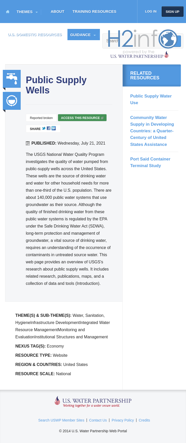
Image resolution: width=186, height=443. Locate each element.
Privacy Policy (123, 420)
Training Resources (95, 11)
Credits (144, 420)
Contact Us (98, 420)
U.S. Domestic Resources (35, 34)
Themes (25, 11)
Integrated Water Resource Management (12, 101)
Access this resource (82, 118)
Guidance (80, 35)
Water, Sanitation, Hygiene (12, 79)
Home (7, 11)
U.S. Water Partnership (93, 402)
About (57, 11)
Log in (151, 11)
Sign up (172, 12)
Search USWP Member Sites (61, 420)
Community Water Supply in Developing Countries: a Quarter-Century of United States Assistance (152, 131)
